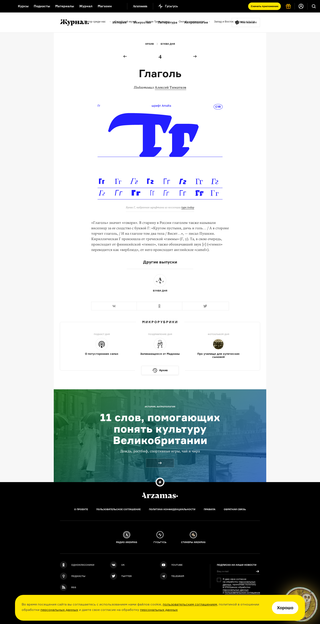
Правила (209, 509)
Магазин (105, 6)
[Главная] (160, 495)
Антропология (196, 22)
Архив (149, 43)
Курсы (23, 6)
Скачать (264, 6)
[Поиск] (314, 6)
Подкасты (42, 6)
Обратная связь (235, 509)
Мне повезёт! (249, 22)
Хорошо (285, 607)
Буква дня (168, 43)
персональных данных (59, 610)
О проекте (81, 509)
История (119, 22)
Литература (167, 22)
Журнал (85, 6)
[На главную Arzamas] (6, 6)
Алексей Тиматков (170, 87)
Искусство (142, 22)
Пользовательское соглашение (118, 509)
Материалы (64, 6)
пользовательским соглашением (190, 604)
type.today (187, 207)
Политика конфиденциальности (172, 509)
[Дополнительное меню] (119, 6)
